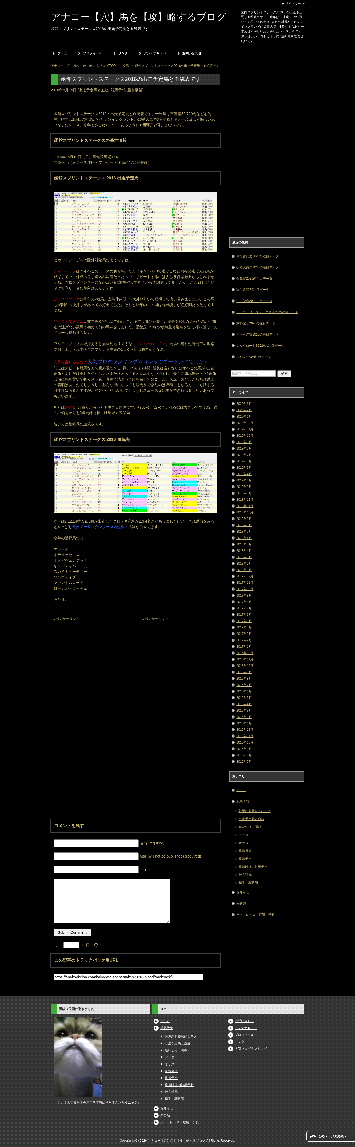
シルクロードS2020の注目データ (260, 346)
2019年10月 (244, 436)
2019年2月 (244, 487)
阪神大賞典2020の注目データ (257, 267)
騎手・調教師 (248, 883)
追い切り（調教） (251, 827)
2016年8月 (244, 678)
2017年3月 (244, 634)
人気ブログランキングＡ (115, 361)
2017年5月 (244, 621)
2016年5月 (244, 698)
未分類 (241, 903)
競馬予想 (118, 90)
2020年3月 (244, 404)
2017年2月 (244, 640)
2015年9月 (244, 749)
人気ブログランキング (251, 1049)
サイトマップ (294, 4)
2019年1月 (244, 493)
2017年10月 (244, 589)
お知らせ (242, 892)
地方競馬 (245, 875)
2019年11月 (244, 429)
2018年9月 (244, 519)
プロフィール (92, 53)
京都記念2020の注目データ (256, 323)
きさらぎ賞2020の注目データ (257, 334)
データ (243, 835)
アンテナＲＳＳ (155, 53)
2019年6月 (244, 461)
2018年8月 (244, 525)
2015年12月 (244, 730)
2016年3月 (244, 710)
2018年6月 (244, 538)
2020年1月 (244, 416)
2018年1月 (244, 570)
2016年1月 (244, 723)
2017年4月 (244, 627)
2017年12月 (244, 576)
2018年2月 (244, 563)
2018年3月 (244, 557)
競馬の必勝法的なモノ (255, 811)
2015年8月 (244, 755)
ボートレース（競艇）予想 (255, 915)
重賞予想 (245, 859)
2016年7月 (244, 685)
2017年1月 (244, 646)
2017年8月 (244, 602)
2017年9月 (244, 595)
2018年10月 (244, 512)
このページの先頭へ (332, 1136)
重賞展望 (134, 90)
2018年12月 (244, 499)
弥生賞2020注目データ (252, 290)
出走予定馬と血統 (94, 90)
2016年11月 (244, 659)
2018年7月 (244, 531)
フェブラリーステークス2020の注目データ (267, 312)
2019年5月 (244, 468)
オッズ (243, 843)
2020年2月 (244, 410)
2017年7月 (244, 608)
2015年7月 (244, 762)
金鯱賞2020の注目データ (254, 278)
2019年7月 (244, 455)
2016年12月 (244, 653)
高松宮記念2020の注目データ (257, 256)
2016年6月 (244, 691)
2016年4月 (244, 704)
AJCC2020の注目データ (253, 357)
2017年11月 (244, 583)
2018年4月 (244, 551)
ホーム (62, 53)
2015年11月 (244, 736)
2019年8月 (244, 448)
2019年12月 (244, 423)
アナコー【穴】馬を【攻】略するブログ (138, 16)
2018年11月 (244, 506)
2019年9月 (244, 442)
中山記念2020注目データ (254, 301)
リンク (123, 53)
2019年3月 (244, 480)
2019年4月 (244, 474)
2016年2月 (244, 717)
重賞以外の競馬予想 (253, 867)
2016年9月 (244, 672)
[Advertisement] (91, 656)
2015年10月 (244, 742)
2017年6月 (244, 615)
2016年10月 (244, 666)
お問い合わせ (191, 53)
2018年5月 (244, 544)
